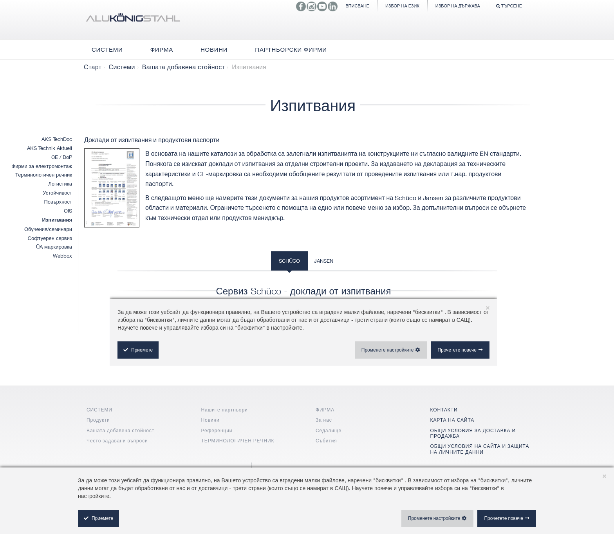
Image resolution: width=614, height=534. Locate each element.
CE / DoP (61, 157)
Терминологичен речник (43, 174)
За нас (324, 420)
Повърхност (58, 201)
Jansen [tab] (323, 261)
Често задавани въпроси (117, 441)
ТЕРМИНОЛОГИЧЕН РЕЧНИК (237, 441)
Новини (210, 420)
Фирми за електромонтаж (41, 166)
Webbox (62, 256)
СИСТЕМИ (99, 410)
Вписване (357, 5)
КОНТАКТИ (444, 410)
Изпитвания (57, 220)
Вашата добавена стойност (183, 66)
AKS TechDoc (57, 139)
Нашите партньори (224, 410)
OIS (68, 210)
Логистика (60, 183)
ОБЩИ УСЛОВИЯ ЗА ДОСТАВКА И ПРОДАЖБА (473, 433)
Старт (92, 66)
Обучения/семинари (48, 229)
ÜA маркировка (54, 247)
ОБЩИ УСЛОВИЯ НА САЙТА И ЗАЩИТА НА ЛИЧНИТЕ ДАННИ (479, 449)
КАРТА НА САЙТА (452, 420)
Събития (326, 441)
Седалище (328, 430)
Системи (121, 66)
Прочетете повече (503, 518)
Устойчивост (57, 192)
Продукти (98, 420)
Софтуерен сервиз (50, 238)
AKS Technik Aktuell (49, 148)
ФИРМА (325, 410)
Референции (217, 430)
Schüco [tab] (289, 261)
